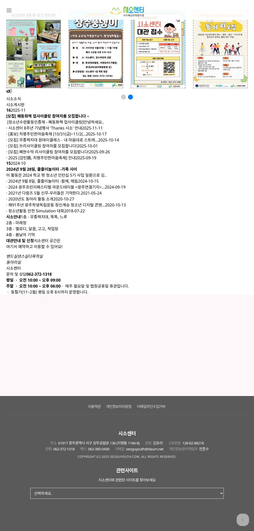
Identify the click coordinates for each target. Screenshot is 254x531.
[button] (123, 97)
